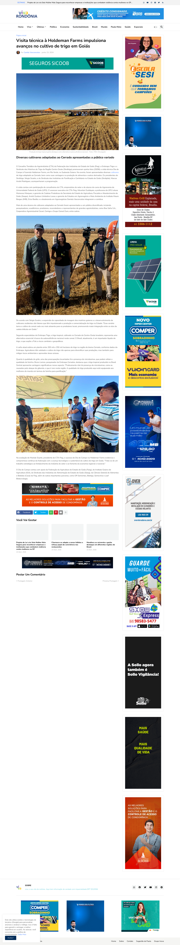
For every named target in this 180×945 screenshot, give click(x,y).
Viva (29, 27)
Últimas (40, 27)
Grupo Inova (159, 941)
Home (21, 27)
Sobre (121, 941)
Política (53, 27)
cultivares (115, 172)
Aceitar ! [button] (11, 938)
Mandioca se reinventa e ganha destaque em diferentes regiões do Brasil (101, 544)
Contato (130, 941)
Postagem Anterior (25, 581)
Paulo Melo (116, 27)
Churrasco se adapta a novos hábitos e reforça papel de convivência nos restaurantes (67, 544)
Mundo (104, 27)
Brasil (95, 27)
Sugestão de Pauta (143, 941)
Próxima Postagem (110, 581)
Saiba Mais (21, 934)
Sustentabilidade (81, 27)
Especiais (138, 27)
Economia (64, 27)
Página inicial (21, 35)
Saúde (128, 27)
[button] (155, 27)
